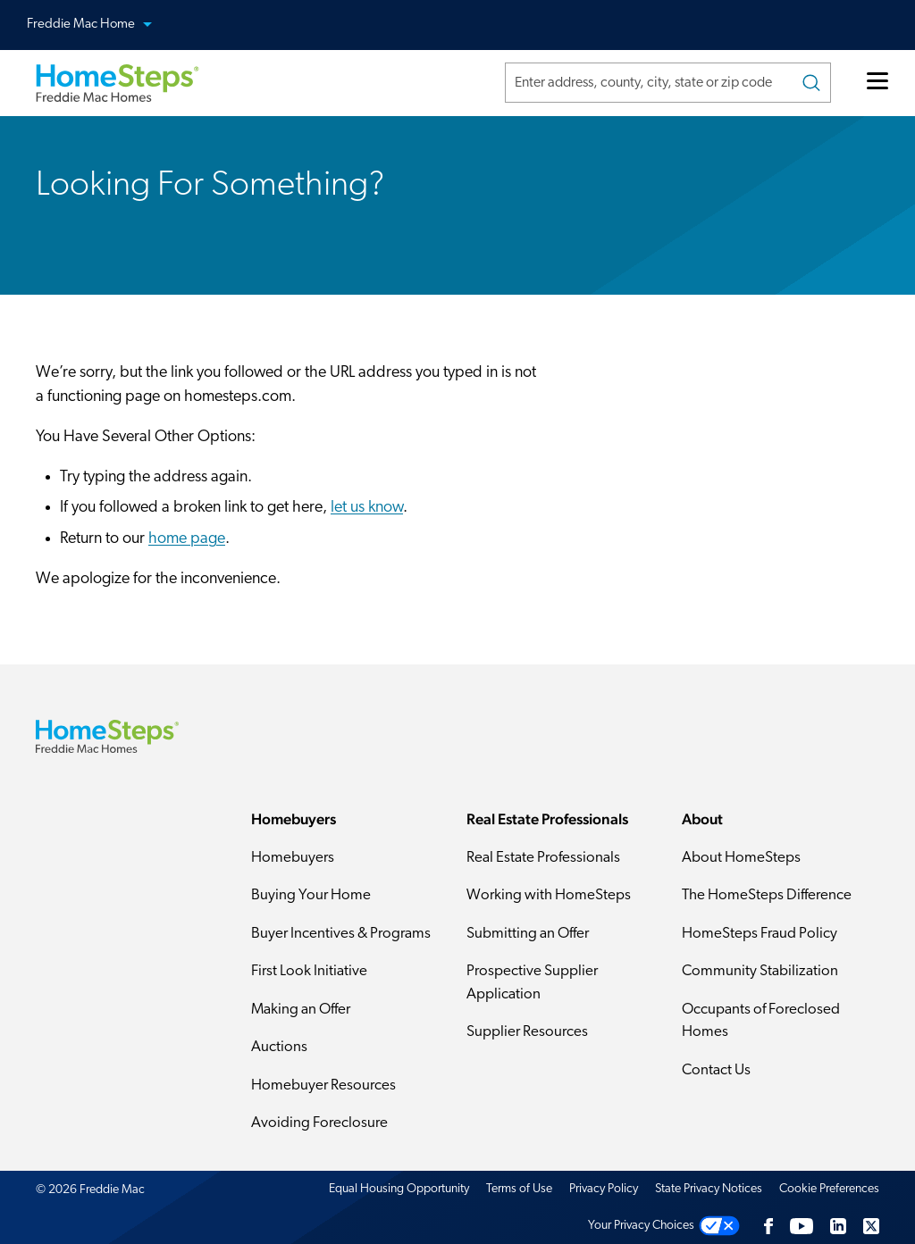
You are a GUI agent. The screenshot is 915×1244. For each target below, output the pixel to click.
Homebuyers (292, 857)
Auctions (279, 1047)
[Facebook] (768, 1225)
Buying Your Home (311, 895)
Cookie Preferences (829, 1189)
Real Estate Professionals (543, 857)
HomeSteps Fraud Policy (759, 933)
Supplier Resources (527, 1031)
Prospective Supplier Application (532, 983)
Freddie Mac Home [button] (100, 25)
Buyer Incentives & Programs (341, 933)
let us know (367, 507)
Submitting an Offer (527, 933)
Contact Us (716, 1070)
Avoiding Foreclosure (319, 1123)
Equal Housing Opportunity (399, 1189)
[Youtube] (801, 1225)
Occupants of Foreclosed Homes (761, 1021)
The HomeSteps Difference (767, 895)
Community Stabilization (760, 971)
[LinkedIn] (838, 1225)
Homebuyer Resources (323, 1085)
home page (186, 538)
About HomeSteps (741, 857)
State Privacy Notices (708, 1189)
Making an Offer (300, 1009)
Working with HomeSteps (548, 895)
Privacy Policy (603, 1189)
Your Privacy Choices (641, 1225)
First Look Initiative (309, 971)
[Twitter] (871, 1225)
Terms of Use (519, 1189)
